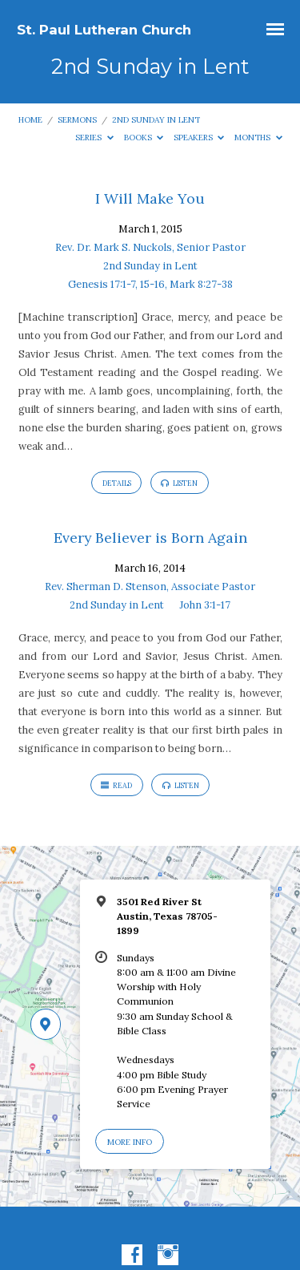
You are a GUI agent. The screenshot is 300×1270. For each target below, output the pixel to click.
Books (144, 137)
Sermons (77, 120)
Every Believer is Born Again (150, 537)
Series (94, 137)
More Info (129, 1142)
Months (258, 137)
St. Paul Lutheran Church (104, 30)
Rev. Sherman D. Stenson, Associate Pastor (150, 586)
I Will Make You (150, 198)
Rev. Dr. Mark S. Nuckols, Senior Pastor (150, 247)
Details (116, 483)
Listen (179, 483)
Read (116, 786)
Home (30, 120)
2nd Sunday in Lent (156, 120)
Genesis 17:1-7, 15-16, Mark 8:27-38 (150, 284)
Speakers (199, 137)
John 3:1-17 (204, 605)
